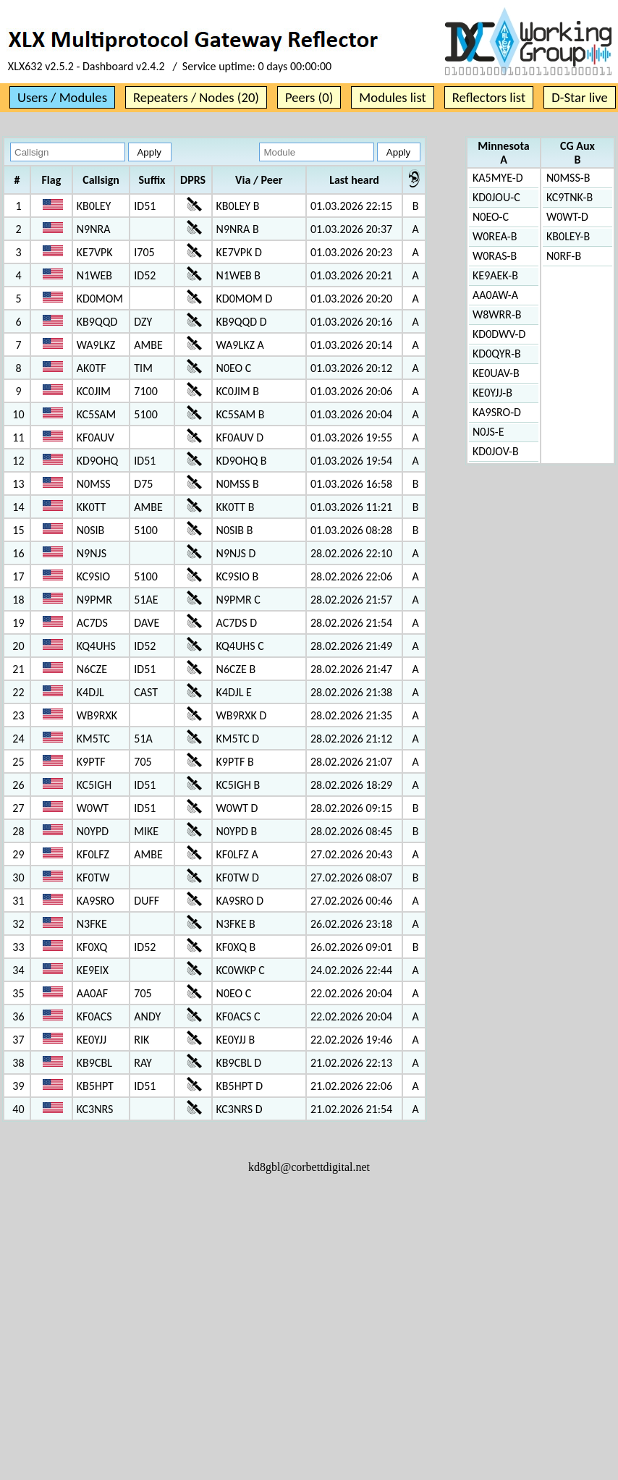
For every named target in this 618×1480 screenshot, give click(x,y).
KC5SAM (97, 414)
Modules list (392, 97)
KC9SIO (93, 576)
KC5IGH (94, 785)
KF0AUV (95, 437)
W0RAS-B (495, 256)
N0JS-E (488, 432)
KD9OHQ (98, 461)
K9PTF (91, 762)
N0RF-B (563, 256)
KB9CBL (94, 1063)
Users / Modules (62, 97)
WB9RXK (97, 715)
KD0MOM (100, 298)
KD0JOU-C (496, 197)
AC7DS (92, 623)
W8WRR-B (497, 314)
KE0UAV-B (496, 373)
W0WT (93, 808)
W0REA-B (495, 236)
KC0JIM (94, 391)
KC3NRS (95, 1109)
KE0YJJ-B (492, 392)
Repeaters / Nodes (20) (196, 97)
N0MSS (94, 484)
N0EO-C (491, 217)
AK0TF (91, 368)
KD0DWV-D (499, 334)
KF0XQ (92, 947)
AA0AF (92, 993)
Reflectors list (488, 97)
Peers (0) (309, 97)
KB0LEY (94, 206)
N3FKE (92, 924)
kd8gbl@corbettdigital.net (309, 1167)
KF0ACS (94, 1016)
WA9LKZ (96, 345)
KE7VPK (95, 252)
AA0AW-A (495, 295)
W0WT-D (567, 217)
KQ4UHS (96, 646)
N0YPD (93, 831)
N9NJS (91, 553)
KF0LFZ (93, 854)
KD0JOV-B (496, 451)
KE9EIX (93, 970)
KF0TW (93, 877)
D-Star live (579, 97)
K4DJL (90, 692)
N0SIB (91, 530)
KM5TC (93, 738)
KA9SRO (95, 901)
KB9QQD (97, 322)
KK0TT (91, 507)
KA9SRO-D (497, 412)
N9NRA (94, 229)
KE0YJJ (91, 1039)
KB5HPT (95, 1086)
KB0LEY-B (568, 236)
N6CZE (92, 669)
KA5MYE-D (498, 178)
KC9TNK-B (569, 197)
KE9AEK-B (495, 275)
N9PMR (94, 599)
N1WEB (94, 275)
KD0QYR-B (497, 353)
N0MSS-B (568, 178)
